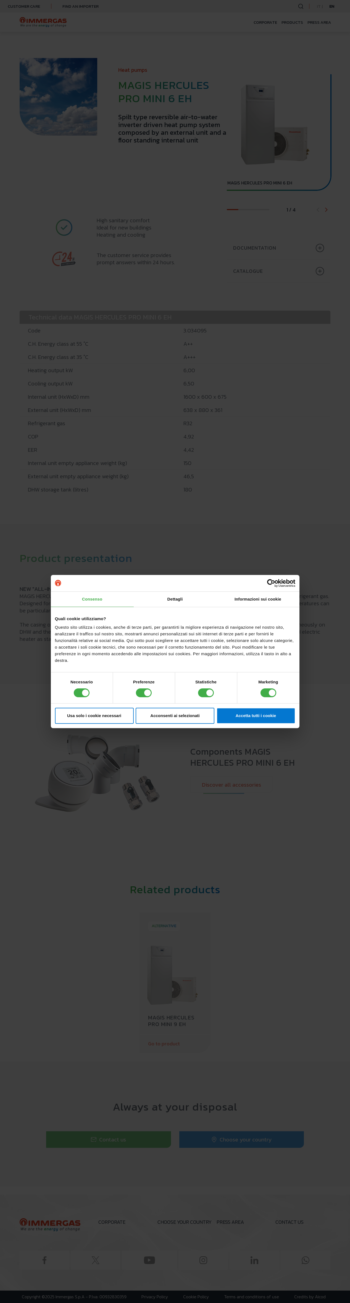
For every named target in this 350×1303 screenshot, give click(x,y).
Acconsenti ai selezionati (174, 715)
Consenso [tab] (92, 599)
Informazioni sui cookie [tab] (258, 599)
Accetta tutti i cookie (256, 715)
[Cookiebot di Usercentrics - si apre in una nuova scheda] (271, 583)
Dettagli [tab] (175, 599)
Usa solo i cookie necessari (94, 715)
